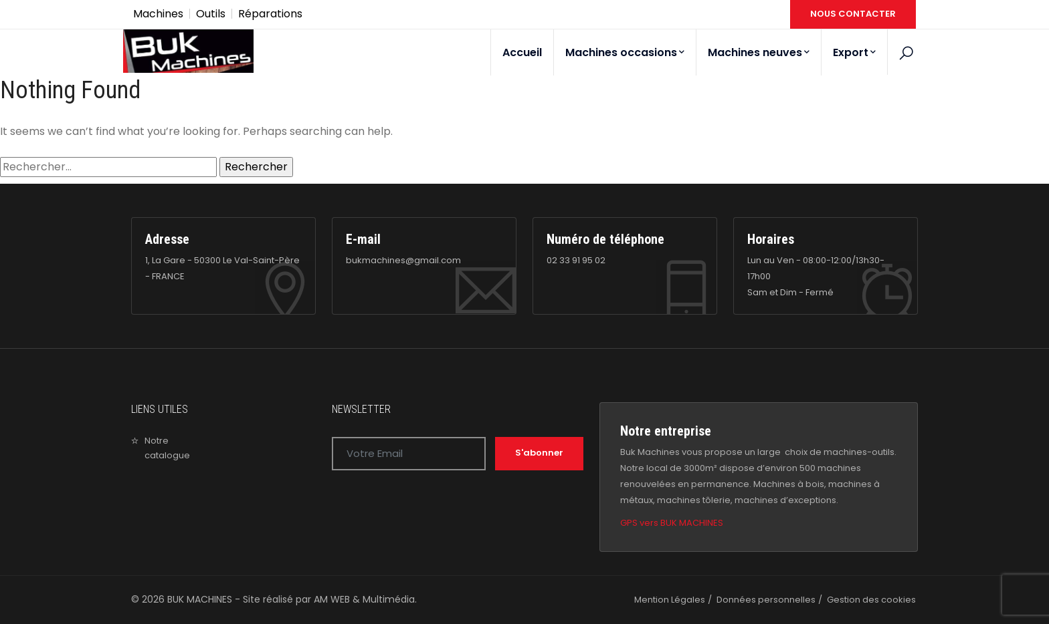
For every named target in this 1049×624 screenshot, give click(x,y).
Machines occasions (624, 52)
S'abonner (539, 452)
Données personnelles (766, 599)
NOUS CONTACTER (853, 13)
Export (854, 52)
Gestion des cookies (871, 599)
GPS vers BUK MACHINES (671, 522)
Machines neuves (758, 52)
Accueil (522, 52)
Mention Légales (669, 599)
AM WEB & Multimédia (364, 599)
